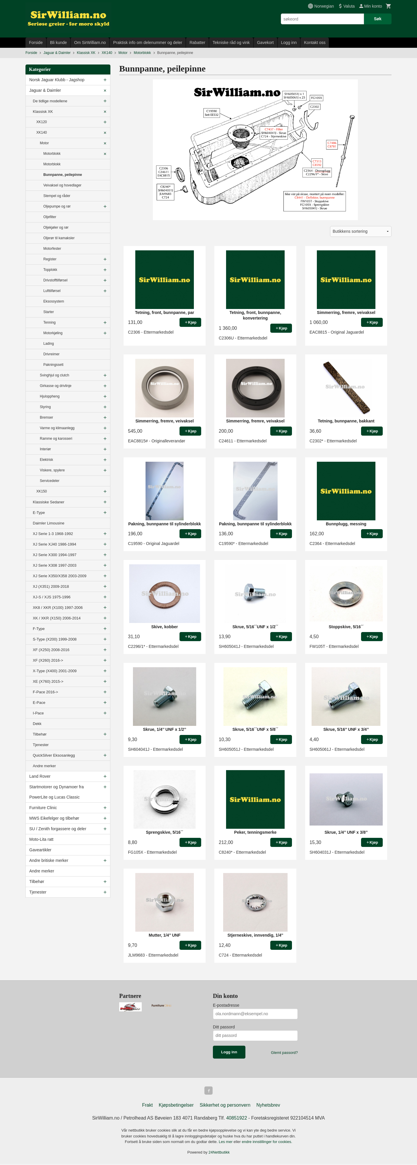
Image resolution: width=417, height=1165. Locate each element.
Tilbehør (40, 734)
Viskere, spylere (52, 470)
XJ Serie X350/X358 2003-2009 (59, 576)
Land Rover (39, 776)
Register (50, 259)
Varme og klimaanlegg (57, 428)
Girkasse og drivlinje (55, 386)
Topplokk (50, 270)
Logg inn (289, 42)
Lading (48, 344)
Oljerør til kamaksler (59, 238)
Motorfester (52, 249)
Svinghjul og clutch (54, 375)
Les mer (226, 1143)
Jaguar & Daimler (45, 90)
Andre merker (44, 766)
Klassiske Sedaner (48, 502)
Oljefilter (49, 217)
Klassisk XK (43, 111)
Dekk (37, 723)
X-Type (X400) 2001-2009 (55, 671)
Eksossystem (53, 301)
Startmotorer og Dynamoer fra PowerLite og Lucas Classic (56, 791)
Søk (378, 18)
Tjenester (41, 745)
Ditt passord (224, 1027)
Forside (36, 42)
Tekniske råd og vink (231, 42)
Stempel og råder (56, 196)
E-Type (39, 512)
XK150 (41, 491)
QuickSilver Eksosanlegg (54, 755)
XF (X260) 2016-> (48, 660)
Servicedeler (49, 481)
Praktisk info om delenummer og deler (147, 42)
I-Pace (38, 713)
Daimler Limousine (48, 523)
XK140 (41, 132)
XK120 (41, 122)
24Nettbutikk (219, 1153)
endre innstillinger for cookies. (267, 1143)
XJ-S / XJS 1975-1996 (52, 597)
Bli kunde (58, 42)
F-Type (39, 628)
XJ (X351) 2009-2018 (51, 586)
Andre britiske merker (48, 860)
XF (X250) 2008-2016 (51, 650)
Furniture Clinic (43, 807)
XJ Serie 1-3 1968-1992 (53, 533)
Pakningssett (53, 365)
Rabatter (197, 42)
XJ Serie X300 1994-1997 (54, 555)
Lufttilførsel (52, 291)
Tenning (49, 322)
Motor (44, 143)
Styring (45, 407)
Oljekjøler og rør (56, 227)
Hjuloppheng (49, 396)
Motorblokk (52, 154)
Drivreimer (51, 354)
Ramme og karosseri (56, 439)
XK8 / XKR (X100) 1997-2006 (58, 607)
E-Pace (39, 702)
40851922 (236, 1119)
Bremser (46, 417)
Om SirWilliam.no (90, 42)
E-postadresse (226, 1005)
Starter (48, 312)
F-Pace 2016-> (45, 692)
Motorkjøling (52, 333)
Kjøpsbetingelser (176, 1106)
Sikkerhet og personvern (225, 1106)
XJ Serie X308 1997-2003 (54, 565)
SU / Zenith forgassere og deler (57, 828)
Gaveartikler (40, 850)
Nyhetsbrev (268, 1106)
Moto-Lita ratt (41, 839)
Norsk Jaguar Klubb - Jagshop (56, 79)
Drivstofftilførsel (55, 280)
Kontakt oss (314, 42)
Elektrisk (46, 460)
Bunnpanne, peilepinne (62, 175)
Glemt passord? (284, 1052)
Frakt (147, 1106)
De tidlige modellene (50, 101)
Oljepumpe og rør (57, 206)
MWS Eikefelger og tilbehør (54, 818)
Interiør (45, 449)
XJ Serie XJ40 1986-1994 (54, 544)
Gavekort (265, 42)
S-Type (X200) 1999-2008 (55, 639)
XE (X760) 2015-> (48, 681)
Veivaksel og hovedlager (62, 185)
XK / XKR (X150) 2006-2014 (57, 618)
